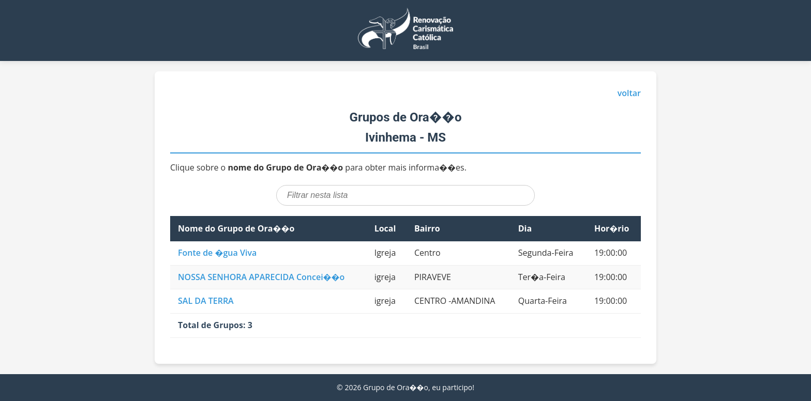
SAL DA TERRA (206, 300)
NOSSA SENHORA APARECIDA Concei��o (261, 277)
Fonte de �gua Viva (217, 252)
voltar (629, 93)
